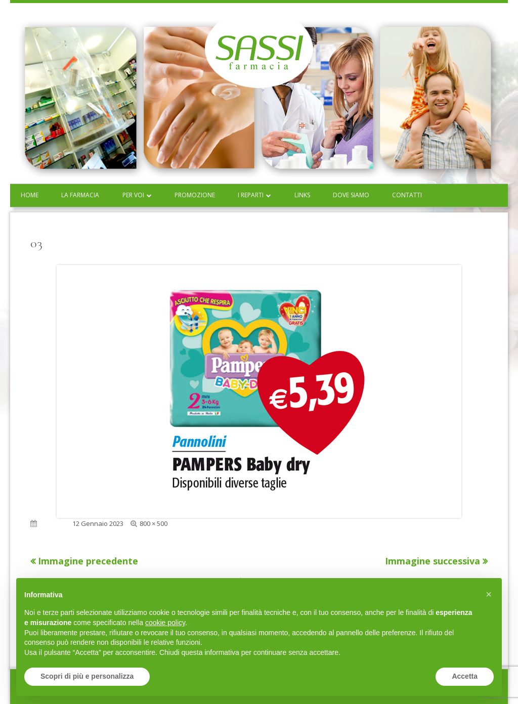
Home (29, 195)
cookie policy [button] (165, 623)
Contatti (407, 195)
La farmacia (80, 195)
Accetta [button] (465, 676)
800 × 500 (153, 523)
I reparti (251, 195)
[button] (489, 594)
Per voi (133, 195)
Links (302, 195)
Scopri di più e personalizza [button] (87, 676)
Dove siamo (351, 195)
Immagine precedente (88, 561)
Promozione (195, 195)
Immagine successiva (432, 561)
